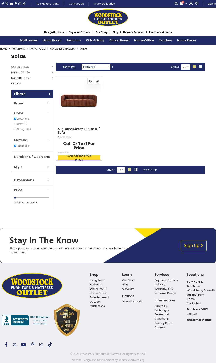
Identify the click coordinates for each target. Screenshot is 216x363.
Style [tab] (32, 166)
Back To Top (150, 169)
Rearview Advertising (131, 360)
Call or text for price (79, 157)
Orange (24, 129)
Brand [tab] (32, 103)
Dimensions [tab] (32, 180)
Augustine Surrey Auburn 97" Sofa (79, 130)
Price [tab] (32, 190)
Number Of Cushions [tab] (32, 156)
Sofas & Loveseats (62, 49)
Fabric (23, 146)
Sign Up (193, 245)
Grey (22, 124)
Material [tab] (32, 140)
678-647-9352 (48, 3)
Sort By (69, 67)
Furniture (18, 49)
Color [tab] (32, 113)
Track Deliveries (104, 4)
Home (3, 48)
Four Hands (64, 137)
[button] (90, 81)
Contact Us (76, 4)
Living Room (37, 49)
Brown (23, 118)
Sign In (212, 4)
